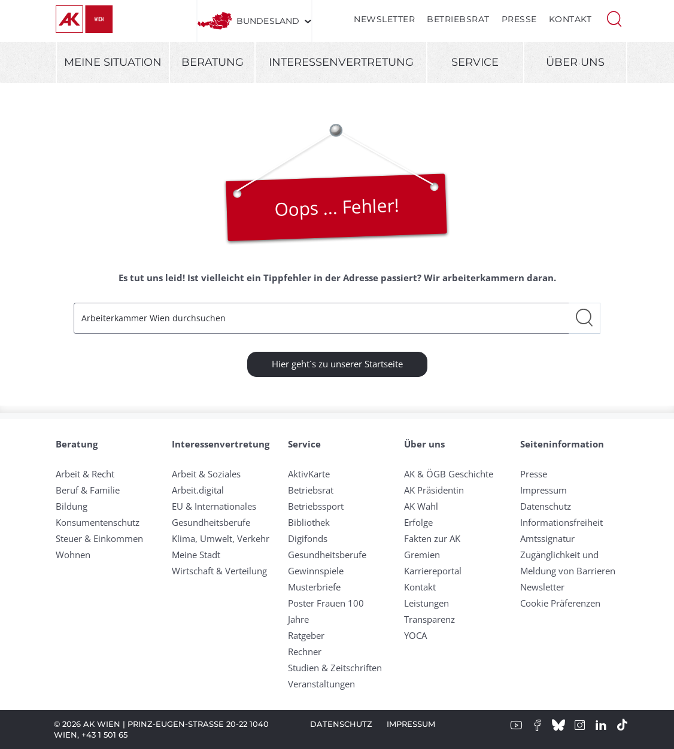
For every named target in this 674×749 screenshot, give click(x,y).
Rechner (304, 651)
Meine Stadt (196, 555)
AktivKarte (309, 474)
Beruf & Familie (88, 490)
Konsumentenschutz (97, 522)
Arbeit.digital (198, 490)
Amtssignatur (547, 538)
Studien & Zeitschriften (335, 668)
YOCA (415, 635)
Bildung (71, 506)
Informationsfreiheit (561, 522)
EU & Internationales (214, 506)
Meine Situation (113, 62)
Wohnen (73, 555)
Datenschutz (545, 506)
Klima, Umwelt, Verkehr (220, 538)
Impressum (543, 490)
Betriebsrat (458, 19)
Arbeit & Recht (85, 474)
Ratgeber (306, 635)
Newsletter (384, 19)
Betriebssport (316, 506)
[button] (614, 18)
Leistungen (426, 603)
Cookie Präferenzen (560, 603)
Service (475, 62)
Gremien (422, 555)
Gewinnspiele (316, 571)
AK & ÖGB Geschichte (448, 474)
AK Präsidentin (434, 490)
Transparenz (429, 619)
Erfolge (418, 522)
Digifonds (307, 538)
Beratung (212, 62)
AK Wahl (421, 506)
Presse (519, 19)
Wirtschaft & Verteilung (219, 571)
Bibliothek (309, 522)
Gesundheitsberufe (211, 522)
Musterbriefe (314, 587)
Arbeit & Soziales (206, 474)
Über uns (575, 62)
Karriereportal (433, 571)
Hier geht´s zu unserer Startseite (337, 364)
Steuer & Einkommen (99, 538)
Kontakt (570, 19)
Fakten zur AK (432, 538)
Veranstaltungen (321, 684)
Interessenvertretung (341, 62)
